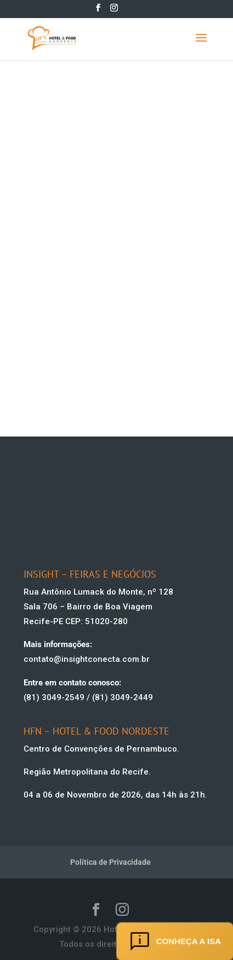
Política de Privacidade (110, 862)
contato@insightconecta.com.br (87, 659)
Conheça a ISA (175, 941)
